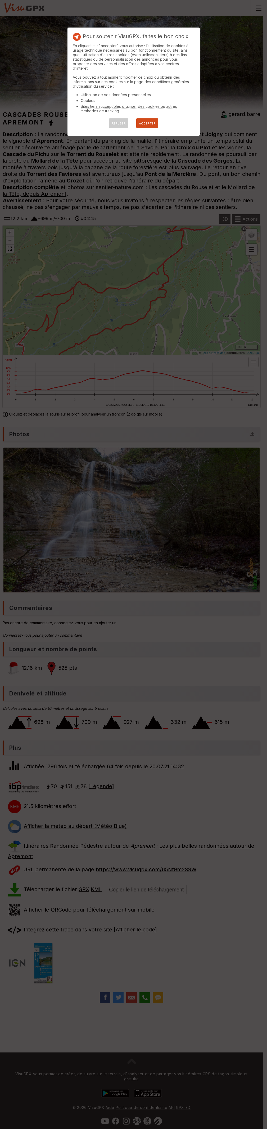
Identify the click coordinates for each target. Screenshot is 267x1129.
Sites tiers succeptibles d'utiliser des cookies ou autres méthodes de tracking (129, 108)
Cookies (88, 100)
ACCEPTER (147, 123)
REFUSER (119, 123)
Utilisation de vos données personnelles (116, 94)
